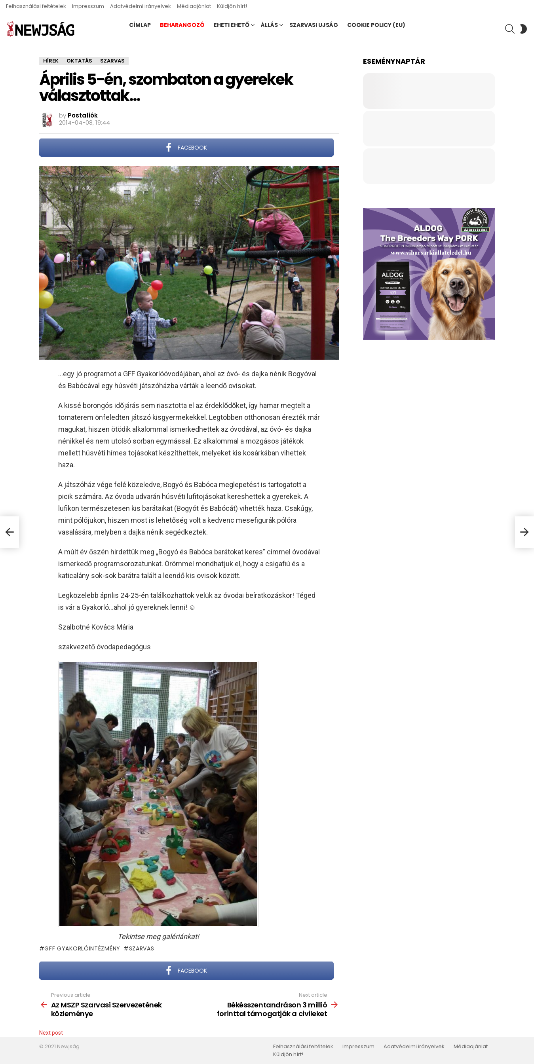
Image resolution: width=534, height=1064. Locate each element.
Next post (51, 1033)
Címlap (140, 25)
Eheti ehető (231, 25)
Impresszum (88, 6)
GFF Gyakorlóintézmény (82, 948)
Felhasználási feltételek (36, 6)
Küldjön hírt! (232, 6)
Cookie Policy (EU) (376, 25)
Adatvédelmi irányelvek (140, 6)
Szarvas (141, 948)
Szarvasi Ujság (313, 25)
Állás (269, 25)
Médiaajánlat (194, 6)
